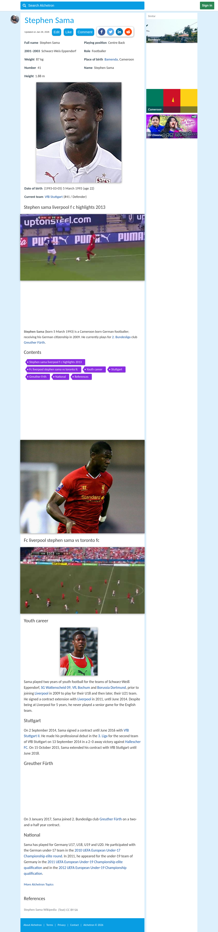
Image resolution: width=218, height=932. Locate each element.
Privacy (62, 925)
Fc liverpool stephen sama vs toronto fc (53, 369)
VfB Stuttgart (54, 197)
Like (68, 32)
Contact (74, 925)
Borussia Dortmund (111, 687)
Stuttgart (116, 369)
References (81, 377)
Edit (56, 32)
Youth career (94, 369)
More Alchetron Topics (38, 884)
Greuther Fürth (34, 342)
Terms (49, 925)
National (60, 377)
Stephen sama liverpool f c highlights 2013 (55, 362)
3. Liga (102, 736)
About (33, 925)
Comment (85, 32)
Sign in (207, 5)
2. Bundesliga (121, 337)
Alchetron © (93, 925)
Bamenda (111, 59)
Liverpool (41, 693)
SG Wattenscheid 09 (56, 687)
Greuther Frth (37, 377)
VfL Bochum (81, 687)
